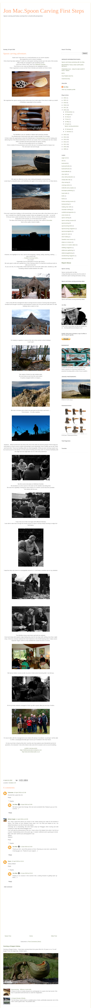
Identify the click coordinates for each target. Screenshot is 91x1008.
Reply (9, 797)
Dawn (9, 861)
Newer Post (8, 936)
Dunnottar (49, 220)
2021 (65, 100)
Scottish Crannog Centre (31, 258)
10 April (67, 124)
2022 (65, 98)
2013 (65, 139)
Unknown (10, 792)
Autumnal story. (66, 78)
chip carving (65, 182)
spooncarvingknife (67, 231)
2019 (65, 102)
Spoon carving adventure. (72, 126)
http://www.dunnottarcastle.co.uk (31, 752)
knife (63, 196)
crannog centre (66, 185)
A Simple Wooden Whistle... (18, 998)
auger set (64, 158)
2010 (65, 146)
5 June (67, 119)
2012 (65, 142)
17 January (68, 131)
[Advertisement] (45, 32)
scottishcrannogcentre (68, 212)
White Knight (11, 819)
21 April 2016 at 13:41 (18, 861)
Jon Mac (15, 804)
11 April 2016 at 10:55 (22, 819)
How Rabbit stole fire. (67, 76)
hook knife (64, 193)
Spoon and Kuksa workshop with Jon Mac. (73, 62)
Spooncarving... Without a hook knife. (21, 989)
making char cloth (66, 207)
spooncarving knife (67, 226)
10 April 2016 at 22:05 (26, 804)
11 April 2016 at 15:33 (26, 846)
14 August (68, 114)
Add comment (8, 887)
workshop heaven (66, 258)
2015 (65, 134)
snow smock (65, 215)
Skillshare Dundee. (40, 64)
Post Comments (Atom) (34, 941)
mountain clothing (66, 209)
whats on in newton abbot (69, 245)
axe (63, 160)
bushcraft (64, 163)
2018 (65, 105)
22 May (67, 121)
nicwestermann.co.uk (42, 138)
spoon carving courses (68, 220)
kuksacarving (65, 204)
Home (31, 936)
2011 (65, 144)
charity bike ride (66, 179)
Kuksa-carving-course (68, 201)
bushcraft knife (66, 166)
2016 (65, 110)
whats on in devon (67, 242)
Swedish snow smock (67, 239)
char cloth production (67, 177)
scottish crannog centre (30, 748)
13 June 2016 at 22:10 (26, 873)
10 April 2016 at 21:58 (20, 792)
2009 (65, 149)
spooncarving (65, 223)
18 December (69, 112)
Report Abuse (66, 263)
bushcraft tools (66, 168)
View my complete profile (68, 89)
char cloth (64, 174)
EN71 (63, 73)
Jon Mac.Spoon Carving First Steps (43, 11)
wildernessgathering (67, 253)
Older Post (54, 936)
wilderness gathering (67, 250)
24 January (68, 129)
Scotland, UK (12, 783)
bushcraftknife (65, 171)
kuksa (63, 198)
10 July (67, 117)
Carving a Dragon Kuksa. (11, 946)
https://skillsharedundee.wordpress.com (31, 750)
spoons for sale (66, 234)
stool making (65, 236)
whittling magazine (67, 247)
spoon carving (65, 217)
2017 (65, 107)
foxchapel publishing (67, 190)
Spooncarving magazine (68, 228)
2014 (65, 137)
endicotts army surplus (68, 188)
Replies (12, 801)
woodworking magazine (68, 255)
